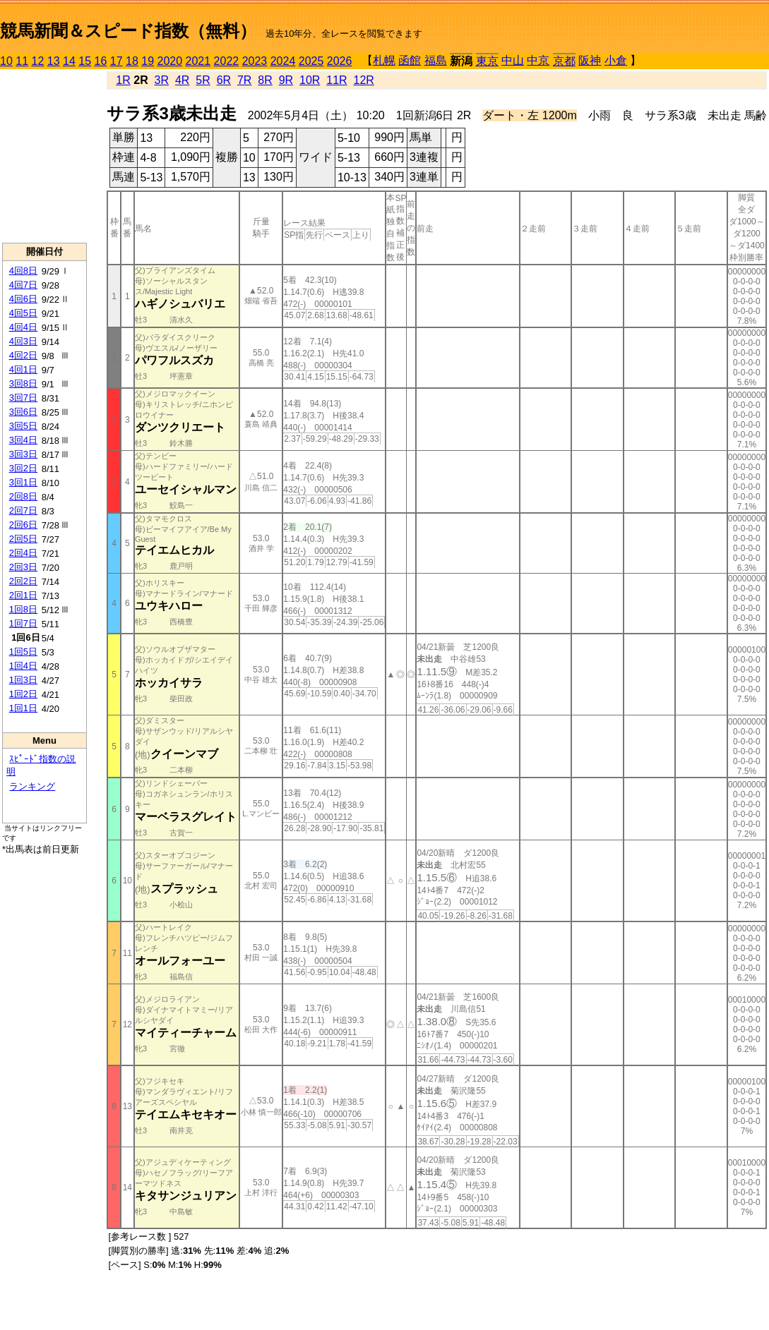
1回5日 (23, 651)
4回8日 (23, 270)
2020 (170, 61)
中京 (538, 60)
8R (265, 80)
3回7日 (23, 397)
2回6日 (23, 524)
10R (309, 80)
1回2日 (23, 694)
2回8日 (23, 496)
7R (244, 80)
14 (69, 61)
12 (38, 61)
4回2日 (23, 355)
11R (336, 80)
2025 (311, 61)
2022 (226, 61)
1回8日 (23, 609)
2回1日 (23, 595)
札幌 (384, 60)
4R (182, 80)
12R (364, 80)
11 (22, 61)
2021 (198, 61)
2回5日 (23, 538)
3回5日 (23, 426)
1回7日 (23, 623)
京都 (564, 61)
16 (101, 61)
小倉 (615, 60)
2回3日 (23, 567)
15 (84, 61)
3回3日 (23, 454)
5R (203, 80)
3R (162, 80)
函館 (409, 60)
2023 (255, 61)
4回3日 (23, 341)
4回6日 (23, 299)
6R (224, 80)
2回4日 (23, 553)
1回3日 (23, 680)
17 (116, 61)
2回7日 (23, 510)
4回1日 (23, 369)
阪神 (589, 60)
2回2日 (23, 581)
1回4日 (23, 665)
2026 (339, 61)
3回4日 (23, 440)
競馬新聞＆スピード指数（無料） (128, 30)
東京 (487, 61)
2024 (283, 61)
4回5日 (23, 313)
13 (53, 61)
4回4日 (23, 327)
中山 (512, 60)
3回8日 (23, 383)
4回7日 (23, 284)
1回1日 (23, 708)
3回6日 (23, 411)
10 (6, 61)
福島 (435, 60)
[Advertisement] (44, 156)
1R (123, 80)
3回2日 (23, 468)
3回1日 (23, 482)
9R (286, 80)
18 (132, 61)
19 (147, 61)
